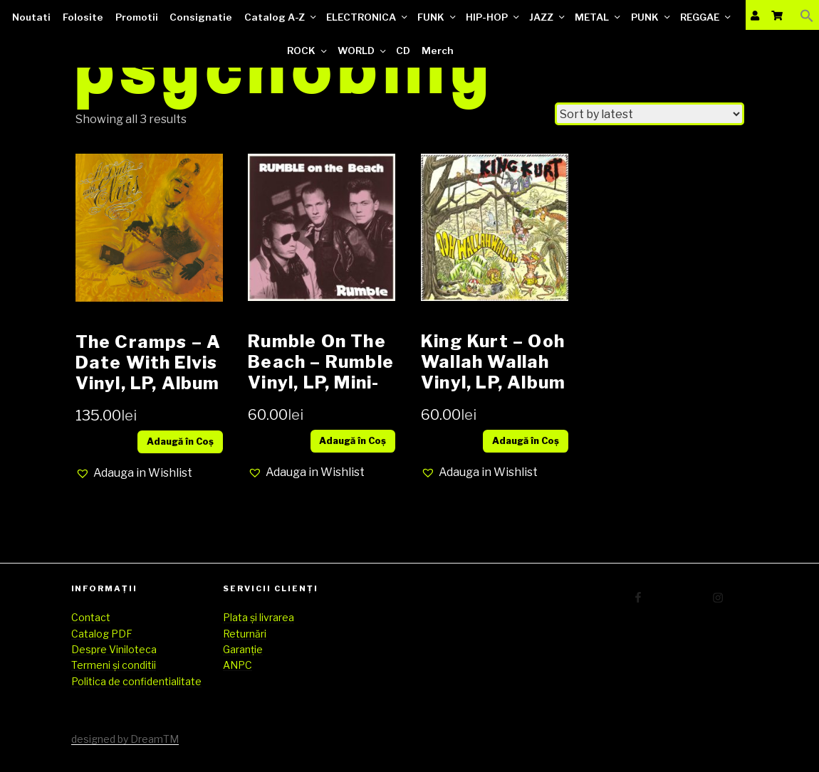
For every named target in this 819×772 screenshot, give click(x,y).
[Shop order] (649, 113)
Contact (90, 617)
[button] (133, 473)
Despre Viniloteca (114, 649)
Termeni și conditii (113, 665)
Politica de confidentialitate (136, 681)
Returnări (244, 634)
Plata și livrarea (258, 617)
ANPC (237, 665)
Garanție (243, 649)
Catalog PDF (101, 634)
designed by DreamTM (125, 739)
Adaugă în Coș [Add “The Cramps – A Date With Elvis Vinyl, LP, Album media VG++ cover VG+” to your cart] (180, 441)
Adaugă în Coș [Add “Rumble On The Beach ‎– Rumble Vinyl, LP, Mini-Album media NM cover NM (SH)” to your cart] (352, 440)
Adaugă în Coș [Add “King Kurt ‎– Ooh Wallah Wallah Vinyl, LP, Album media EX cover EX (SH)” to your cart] (525, 440)
